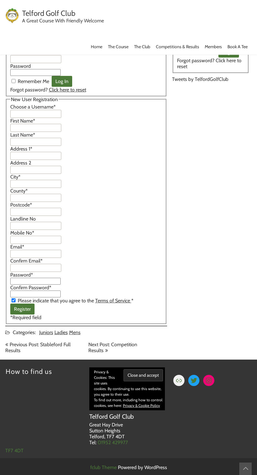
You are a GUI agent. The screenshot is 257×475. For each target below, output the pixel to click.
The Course (118, 46)
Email (17, 247)
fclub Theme (104, 467)
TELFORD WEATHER (210, 112)
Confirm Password (30, 288)
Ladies (61, 332)
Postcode (21, 205)
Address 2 (20, 163)
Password (20, 66)
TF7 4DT (14, 451)
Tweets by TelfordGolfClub (200, 79)
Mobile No (22, 233)
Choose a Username (33, 107)
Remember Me (33, 81)
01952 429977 (113, 442)
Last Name (22, 135)
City (15, 177)
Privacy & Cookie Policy (141, 405)
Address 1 (21, 149)
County (19, 191)
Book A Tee (237, 46)
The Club (142, 46)
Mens (75, 332)
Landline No (23, 219)
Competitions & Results (177, 46)
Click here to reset (67, 90)
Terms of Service (113, 301)
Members (213, 46)
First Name (22, 121)
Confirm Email (26, 261)
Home (96, 46)
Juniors (46, 332)
